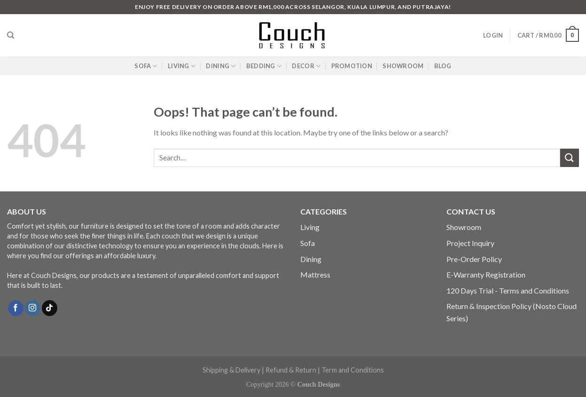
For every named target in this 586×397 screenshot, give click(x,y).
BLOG (443, 66)
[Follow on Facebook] (15, 308)
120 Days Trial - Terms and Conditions (507, 290)
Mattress (315, 274)
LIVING (181, 66)
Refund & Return (291, 370)
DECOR (306, 66)
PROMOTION (351, 66)
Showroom (463, 226)
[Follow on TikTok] (49, 308)
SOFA (145, 66)
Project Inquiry (470, 242)
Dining (310, 258)
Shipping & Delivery (231, 370)
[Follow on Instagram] (32, 308)
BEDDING (263, 66)
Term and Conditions (352, 370)
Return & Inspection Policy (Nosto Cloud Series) (511, 312)
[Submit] (569, 158)
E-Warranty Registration (485, 274)
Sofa (307, 242)
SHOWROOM (403, 66)
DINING (220, 66)
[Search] (10, 35)
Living (310, 226)
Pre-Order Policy (474, 258)
